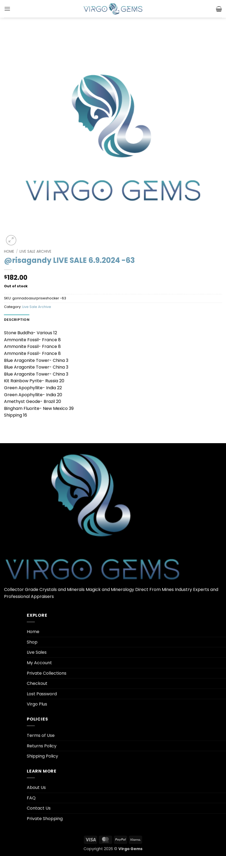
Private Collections (46, 673)
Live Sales (37, 652)
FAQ (31, 798)
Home (9, 251)
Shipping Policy (42, 756)
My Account (39, 663)
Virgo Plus (37, 704)
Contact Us (39, 808)
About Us (36, 787)
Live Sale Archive (35, 251)
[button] (7, 8)
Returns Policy (41, 746)
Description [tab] (16, 319)
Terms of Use (41, 735)
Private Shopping (45, 818)
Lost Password (42, 694)
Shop (32, 642)
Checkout (37, 683)
